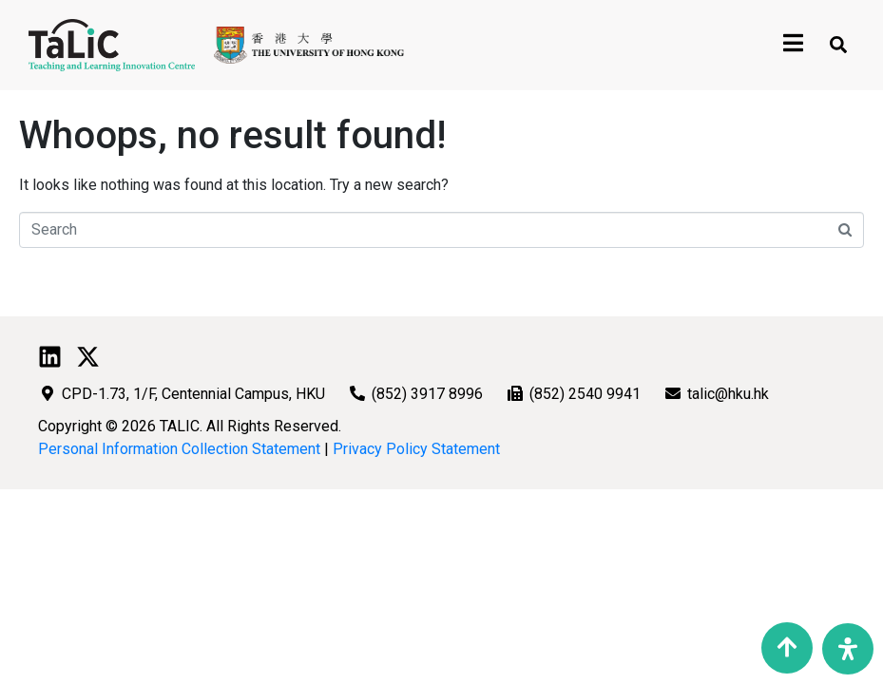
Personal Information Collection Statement (179, 449)
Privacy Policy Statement (416, 449)
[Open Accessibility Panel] (847, 648)
